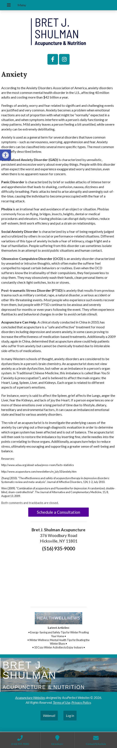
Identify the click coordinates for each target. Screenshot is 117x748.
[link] (5, 155)
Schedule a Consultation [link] (58, 512)
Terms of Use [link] (61, 702)
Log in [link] (70, 715)
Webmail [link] (49, 715)
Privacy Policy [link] (81, 702)
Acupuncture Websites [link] (30, 697)
